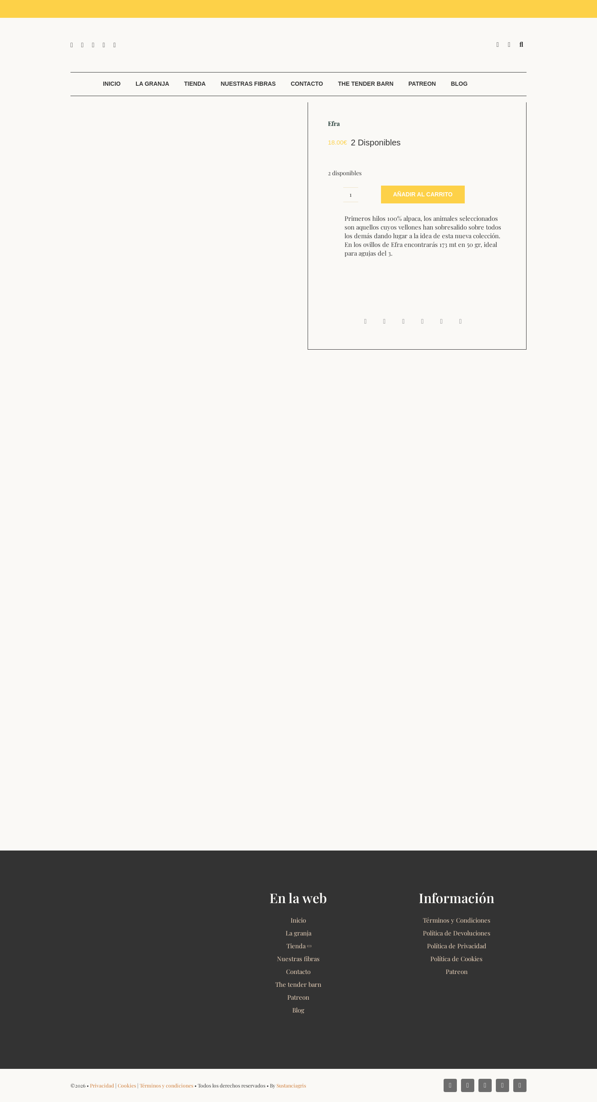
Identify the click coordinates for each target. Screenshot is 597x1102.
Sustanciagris (291, 1085)
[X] (384, 321)
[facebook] (71, 45)
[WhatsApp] (403, 321)
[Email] (460, 321)
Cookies (127, 1085)
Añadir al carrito (423, 194)
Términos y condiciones (166, 1085)
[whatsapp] (93, 45)
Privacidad (102, 1085)
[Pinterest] (441, 321)
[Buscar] (521, 45)
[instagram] (82, 45)
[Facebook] (365, 321)
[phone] (114, 45)
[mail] (104, 45)
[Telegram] (422, 321)
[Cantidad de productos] (350, 194)
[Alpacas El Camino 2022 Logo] (298, 21)
